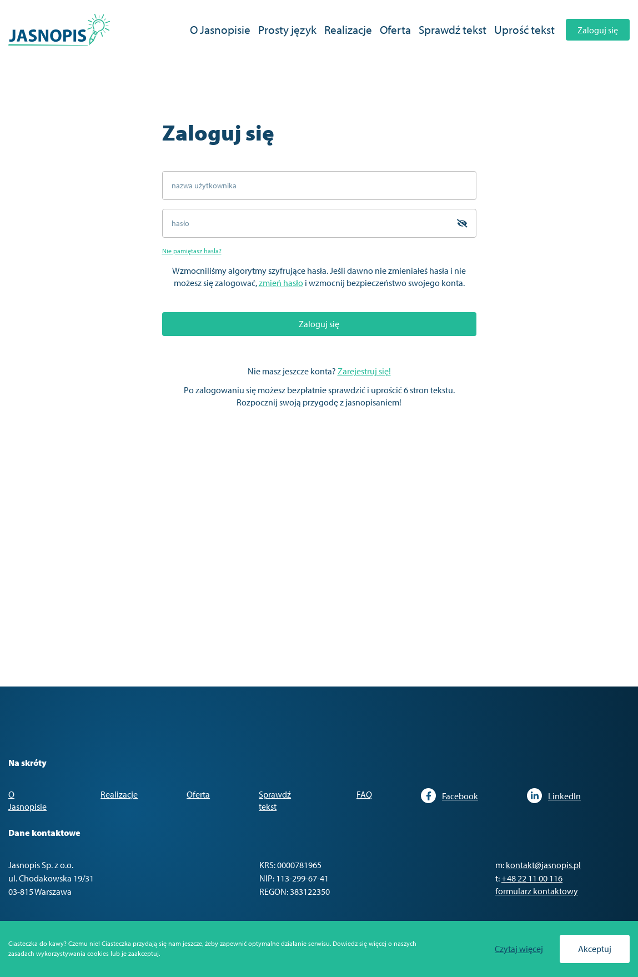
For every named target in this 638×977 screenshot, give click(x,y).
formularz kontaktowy (536, 890)
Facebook (449, 795)
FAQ (364, 794)
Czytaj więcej (519, 949)
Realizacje (348, 29)
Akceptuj (594, 948)
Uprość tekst (524, 29)
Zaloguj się (597, 30)
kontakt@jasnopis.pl (543, 864)
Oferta (395, 29)
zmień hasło (281, 282)
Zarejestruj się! (364, 371)
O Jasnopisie (220, 29)
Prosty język (287, 29)
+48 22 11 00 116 (531, 878)
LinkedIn (554, 795)
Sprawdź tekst (452, 29)
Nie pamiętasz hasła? (192, 251)
